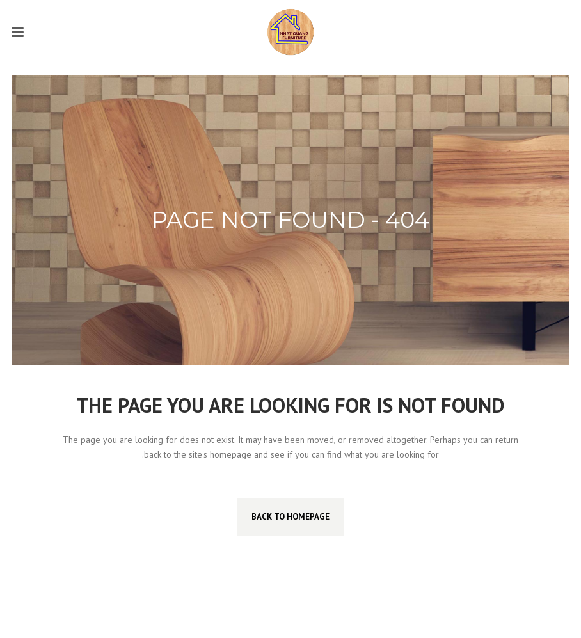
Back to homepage (290, 516)
